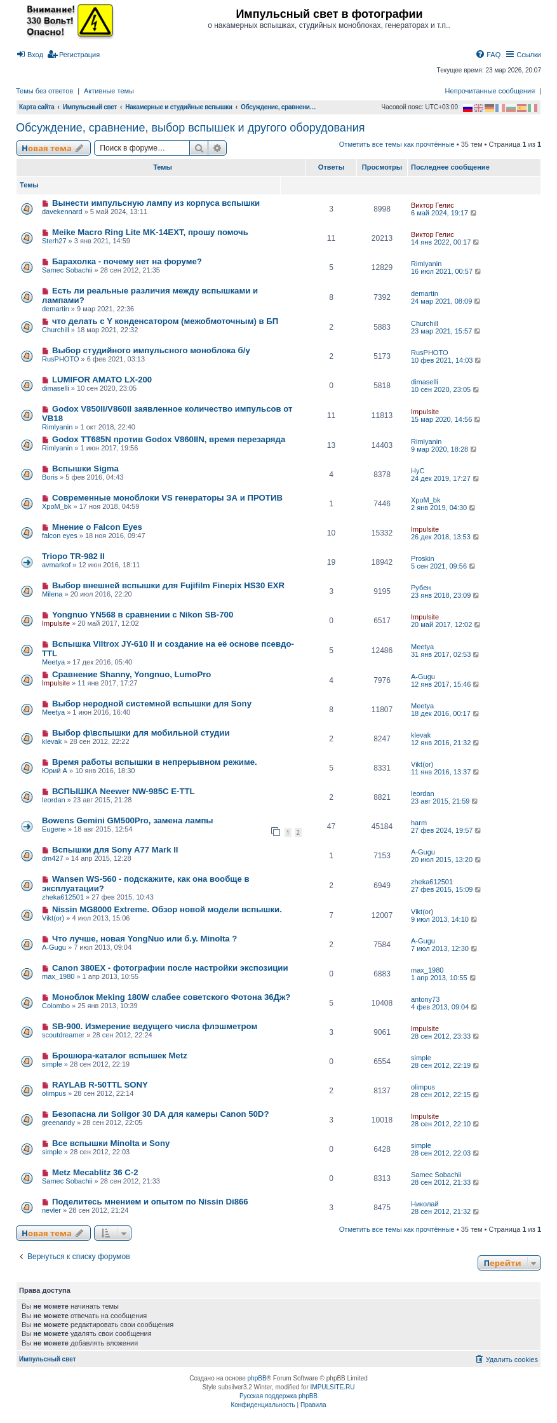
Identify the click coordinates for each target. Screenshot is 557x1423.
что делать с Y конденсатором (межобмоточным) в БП (165, 321)
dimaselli (55, 388)
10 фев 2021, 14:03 (447, 360)
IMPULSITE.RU (333, 1387)
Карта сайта (37, 107)
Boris (50, 477)
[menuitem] (29, 54)
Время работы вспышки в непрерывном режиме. (154, 762)
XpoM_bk (56, 506)
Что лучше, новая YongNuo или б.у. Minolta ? (144, 938)
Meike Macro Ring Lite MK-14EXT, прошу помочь (150, 232)
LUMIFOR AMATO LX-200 (102, 379)
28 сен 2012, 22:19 (446, 1065)
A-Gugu (423, 676)
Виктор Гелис (432, 205)
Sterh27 (54, 241)
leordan (53, 800)
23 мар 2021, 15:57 (446, 331)
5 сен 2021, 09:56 (444, 566)
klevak (52, 741)
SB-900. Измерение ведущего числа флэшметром (154, 1026)
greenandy (58, 1122)
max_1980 (58, 976)
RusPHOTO (60, 359)
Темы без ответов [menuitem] (44, 91)
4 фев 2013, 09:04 (445, 1007)
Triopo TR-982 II (73, 556)
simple (52, 1064)
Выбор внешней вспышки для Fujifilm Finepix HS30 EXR (168, 585)
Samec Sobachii (67, 270)
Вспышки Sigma (85, 468)
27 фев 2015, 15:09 (447, 889)
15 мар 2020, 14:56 (446, 419)
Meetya (53, 662)
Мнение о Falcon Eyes (97, 527)
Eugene (54, 829)
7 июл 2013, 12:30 (445, 948)
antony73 (425, 999)
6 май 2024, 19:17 (444, 213)
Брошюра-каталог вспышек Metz (119, 1055)
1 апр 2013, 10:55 (444, 977)
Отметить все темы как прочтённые (397, 144)
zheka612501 (63, 897)
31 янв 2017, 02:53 (446, 654)
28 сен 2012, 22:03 (446, 1153)
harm (419, 822)
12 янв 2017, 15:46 (446, 684)
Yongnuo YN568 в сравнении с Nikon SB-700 (142, 614)
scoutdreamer (63, 1035)
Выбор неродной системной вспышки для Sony (152, 703)
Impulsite (425, 411)
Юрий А (54, 770)
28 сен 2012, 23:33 (446, 1036)
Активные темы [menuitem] (109, 91)
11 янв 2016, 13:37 (446, 772)
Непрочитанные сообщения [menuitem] (490, 91)
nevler (51, 1210)
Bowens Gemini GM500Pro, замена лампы (127, 820)
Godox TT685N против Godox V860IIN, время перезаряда (168, 439)
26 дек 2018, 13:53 (446, 537)
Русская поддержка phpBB (278, 1396)
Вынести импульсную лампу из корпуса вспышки (156, 203)
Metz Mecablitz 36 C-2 (95, 1172)
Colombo (56, 1005)
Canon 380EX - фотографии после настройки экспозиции (170, 968)
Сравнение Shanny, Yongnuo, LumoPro (131, 674)
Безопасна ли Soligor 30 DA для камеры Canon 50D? (160, 1114)
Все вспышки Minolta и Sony (111, 1143)
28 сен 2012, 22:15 (446, 1094)
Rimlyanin (426, 263)
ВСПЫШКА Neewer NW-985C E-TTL (123, 791)
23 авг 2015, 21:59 (445, 801)
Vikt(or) (422, 764)
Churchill (55, 330)
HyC (417, 471)
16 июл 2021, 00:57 (447, 271)
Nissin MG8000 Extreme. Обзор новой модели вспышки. (167, 909)
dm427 (53, 858)
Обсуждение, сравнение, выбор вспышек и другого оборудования (190, 127)
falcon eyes (59, 535)
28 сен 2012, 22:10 (446, 1124)
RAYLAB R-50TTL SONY (100, 1084)
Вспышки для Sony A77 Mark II (115, 849)
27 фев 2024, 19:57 (447, 830)
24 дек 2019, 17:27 (446, 478)
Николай (425, 1204)
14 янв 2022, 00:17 (446, 242)
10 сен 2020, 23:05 (446, 389)
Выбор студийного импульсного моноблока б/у (151, 350)
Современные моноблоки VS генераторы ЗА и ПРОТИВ (167, 497)
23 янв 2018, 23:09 (446, 595)
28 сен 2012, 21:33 (446, 1182)
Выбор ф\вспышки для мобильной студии (141, 733)
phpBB (257, 1378)
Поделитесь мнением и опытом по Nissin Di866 (150, 1201)
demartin (55, 309)
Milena (52, 594)
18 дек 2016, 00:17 (446, 713)
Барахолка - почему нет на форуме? (127, 261)
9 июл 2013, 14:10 (445, 919)
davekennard (62, 211)
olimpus (54, 1093)
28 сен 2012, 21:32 (446, 1211)
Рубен (421, 587)
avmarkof (56, 565)
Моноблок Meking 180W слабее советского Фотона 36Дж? (171, 997)
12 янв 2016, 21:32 (446, 742)
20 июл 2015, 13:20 (447, 859)
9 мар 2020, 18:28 (444, 449)
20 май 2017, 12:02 (446, 624)
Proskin (422, 558)
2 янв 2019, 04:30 (444, 507)
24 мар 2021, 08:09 (446, 301)
